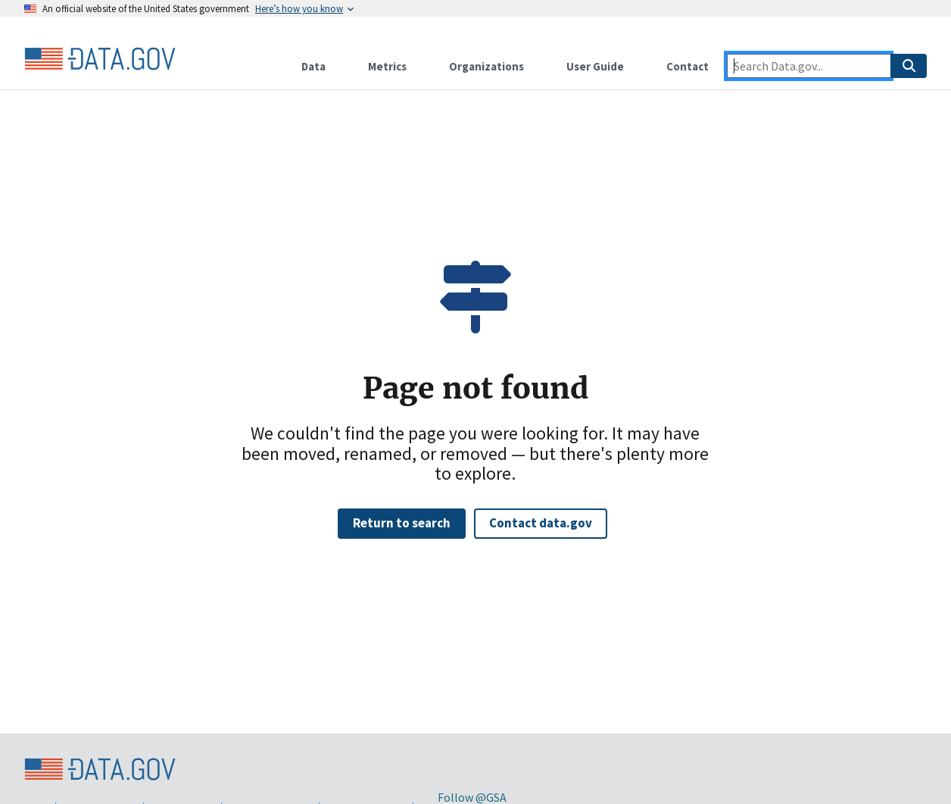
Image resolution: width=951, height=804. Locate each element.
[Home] (100, 59)
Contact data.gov (540, 523)
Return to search (402, 523)
